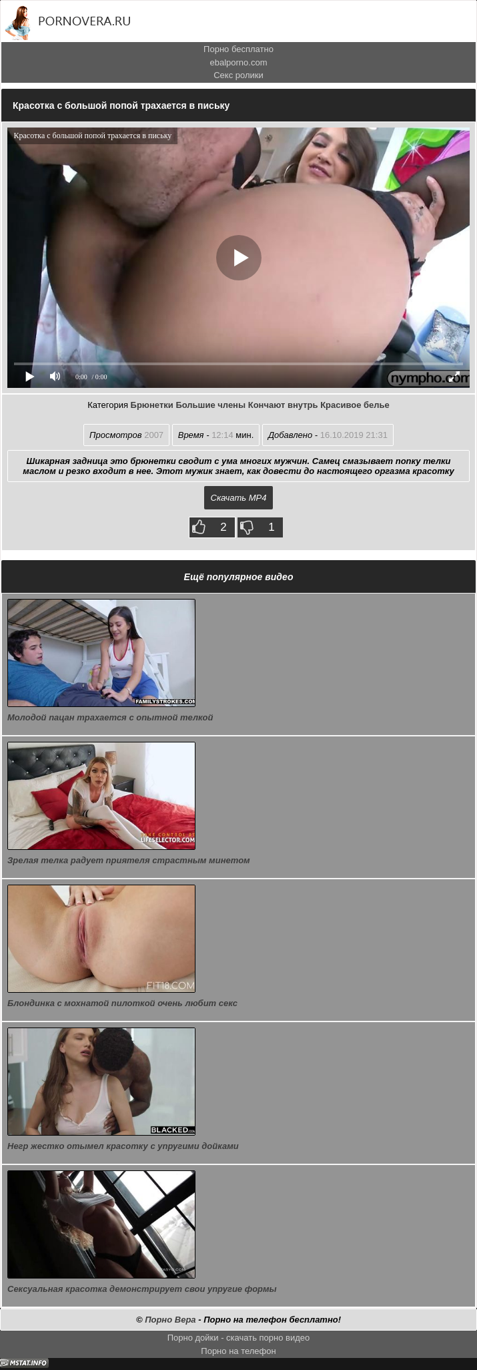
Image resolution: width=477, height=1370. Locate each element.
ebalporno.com (239, 62)
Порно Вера (170, 1320)
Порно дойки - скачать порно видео (238, 1338)
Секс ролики (238, 75)
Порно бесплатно (238, 49)
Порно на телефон (238, 1351)
